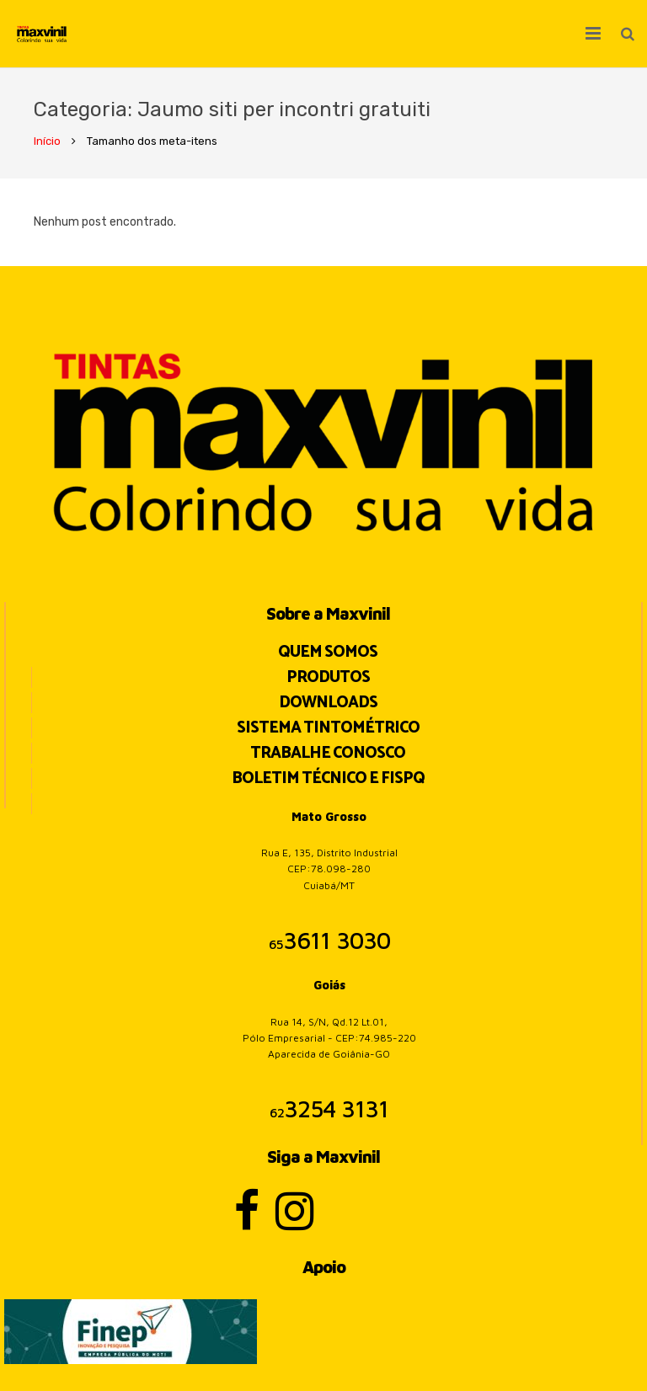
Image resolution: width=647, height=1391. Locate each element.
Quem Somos (327, 652)
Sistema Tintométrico (328, 728)
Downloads (328, 703)
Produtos (328, 677)
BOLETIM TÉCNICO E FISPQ (328, 778)
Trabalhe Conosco (327, 753)
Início (47, 141)
